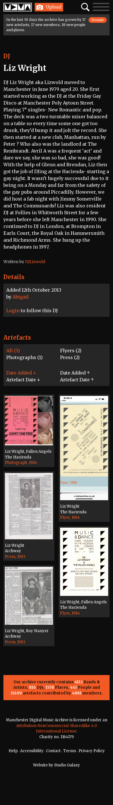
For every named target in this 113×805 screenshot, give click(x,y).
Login (13, 310)
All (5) (13, 350)
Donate (97, 20)
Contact (53, 750)
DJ (6, 56)
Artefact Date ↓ (23, 380)
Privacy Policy (92, 750)
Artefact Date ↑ (77, 380)
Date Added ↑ (75, 373)
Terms (69, 750)
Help (13, 750)
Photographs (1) (24, 357)
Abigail (21, 297)
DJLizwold (35, 261)
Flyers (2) (70, 350)
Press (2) (70, 357)
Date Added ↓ (21, 373)
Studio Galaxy (67, 765)
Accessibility (32, 750)
